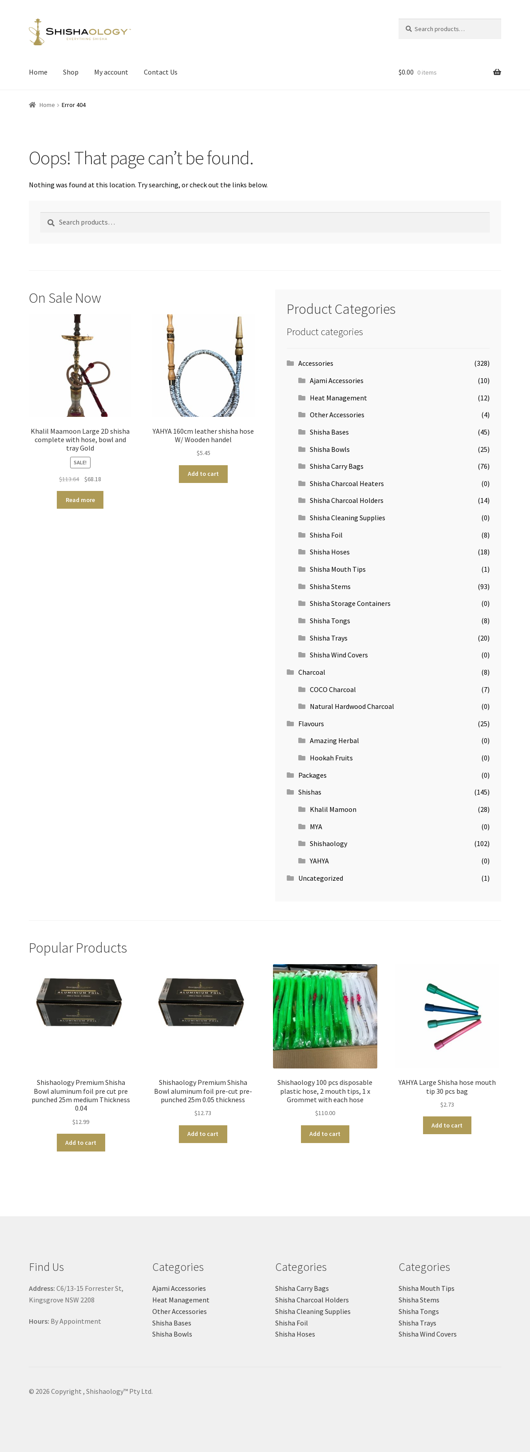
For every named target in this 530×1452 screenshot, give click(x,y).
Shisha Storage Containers (350, 603)
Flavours (311, 723)
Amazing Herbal (334, 740)
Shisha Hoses (330, 551)
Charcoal (311, 672)
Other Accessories (337, 414)
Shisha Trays (329, 637)
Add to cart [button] (203, 474)
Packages (312, 775)
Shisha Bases (329, 431)
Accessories (315, 363)
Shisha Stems (330, 586)
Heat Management (338, 397)
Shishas (309, 791)
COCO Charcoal (333, 689)
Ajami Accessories (337, 380)
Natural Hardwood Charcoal (352, 706)
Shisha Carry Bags (337, 466)
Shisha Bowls (330, 449)
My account (111, 71)
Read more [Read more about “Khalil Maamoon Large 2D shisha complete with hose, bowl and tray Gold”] (80, 500)
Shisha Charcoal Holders (347, 500)
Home (38, 71)
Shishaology (328, 843)
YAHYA (319, 860)
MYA (316, 826)
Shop (71, 71)
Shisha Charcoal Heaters (347, 483)
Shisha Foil (326, 534)
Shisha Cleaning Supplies (347, 517)
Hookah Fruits (331, 757)
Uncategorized (320, 878)
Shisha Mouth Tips (338, 569)
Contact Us (161, 71)
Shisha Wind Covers (339, 654)
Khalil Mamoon (333, 809)
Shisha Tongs (330, 620)
